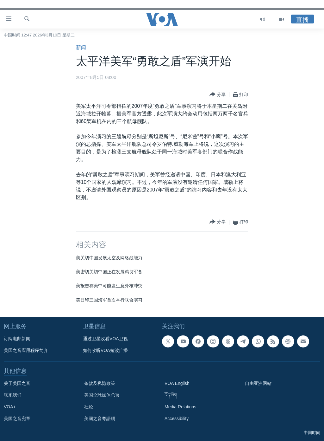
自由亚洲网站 (258, 383)
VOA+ (10, 406)
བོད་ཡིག (171, 395)
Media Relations (180, 406)
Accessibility (177, 418)
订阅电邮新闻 (17, 338)
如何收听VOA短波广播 (105, 350)
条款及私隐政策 (99, 383)
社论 (88, 406)
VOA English (177, 383)
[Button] (217, 94)
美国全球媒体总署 (102, 395)
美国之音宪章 (17, 418)
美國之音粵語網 (99, 418)
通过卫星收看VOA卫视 (105, 338)
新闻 (81, 47)
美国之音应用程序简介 (26, 350)
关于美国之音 (17, 383)
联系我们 (13, 395)
